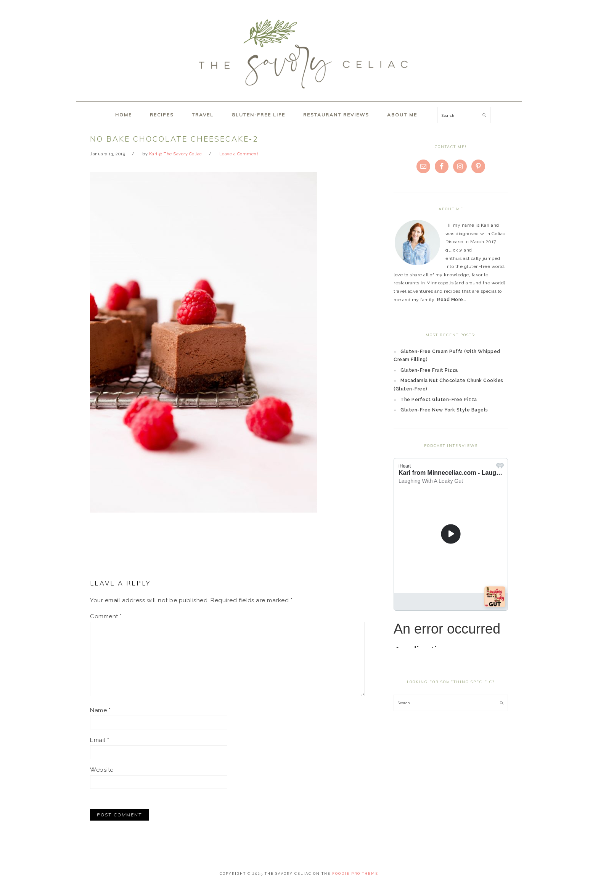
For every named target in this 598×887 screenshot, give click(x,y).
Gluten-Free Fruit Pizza (429, 370)
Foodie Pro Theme (355, 874)
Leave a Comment (239, 154)
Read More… (451, 299)
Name (100, 710)
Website (102, 769)
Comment (106, 616)
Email (99, 740)
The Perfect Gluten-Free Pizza (438, 399)
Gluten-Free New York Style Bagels (444, 410)
